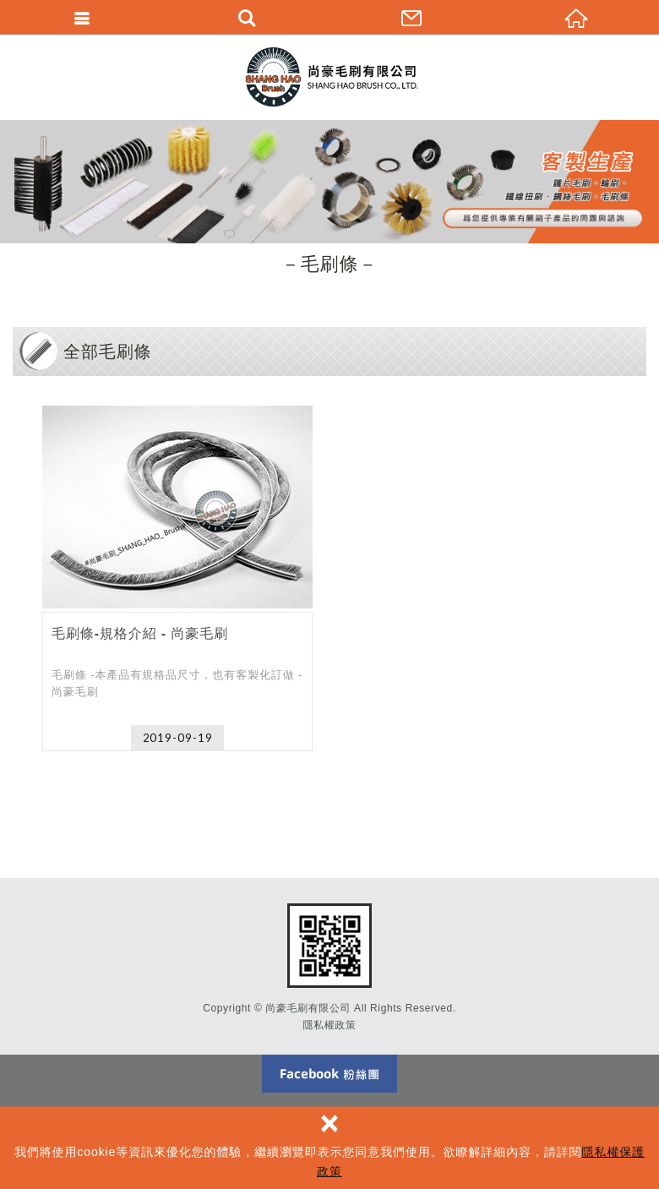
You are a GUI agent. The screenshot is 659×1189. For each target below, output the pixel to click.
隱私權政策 (330, 1025)
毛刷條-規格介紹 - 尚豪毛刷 (177, 578)
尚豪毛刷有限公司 (329, 76)
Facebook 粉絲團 (329, 1074)
